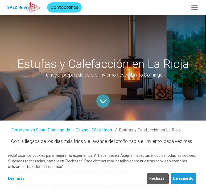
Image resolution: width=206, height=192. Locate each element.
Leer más (16, 178)
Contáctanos (64, 7)
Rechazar (157, 178)
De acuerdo (183, 178)
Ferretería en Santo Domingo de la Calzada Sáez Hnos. (62, 130)
